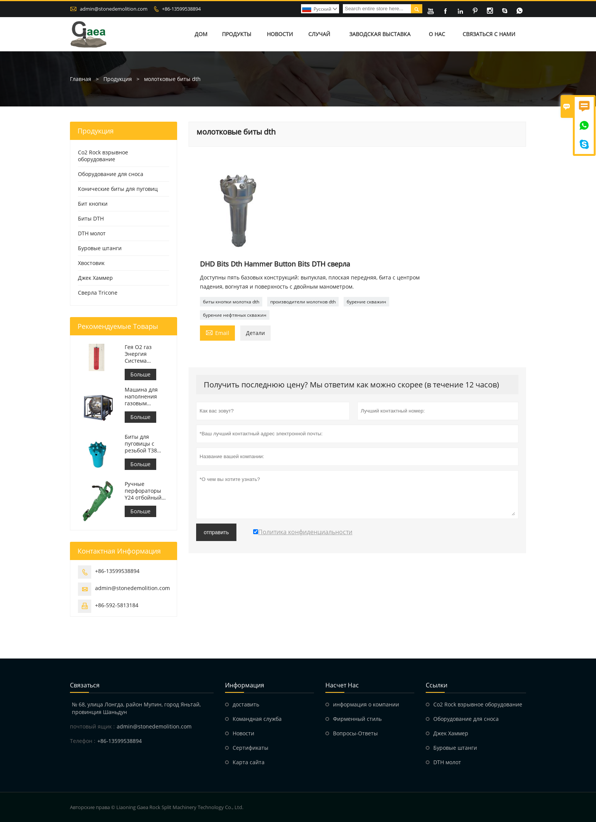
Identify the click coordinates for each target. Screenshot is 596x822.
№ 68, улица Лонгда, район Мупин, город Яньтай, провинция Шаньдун (136, 708)
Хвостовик (91, 263)
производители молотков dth (303, 301)
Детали (255, 332)
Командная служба (257, 718)
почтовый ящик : (92, 726)
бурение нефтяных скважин (234, 315)
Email (217, 332)
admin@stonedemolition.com (113, 8)
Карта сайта (249, 762)
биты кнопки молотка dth (231, 301)
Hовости (243, 733)
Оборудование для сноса (110, 174)
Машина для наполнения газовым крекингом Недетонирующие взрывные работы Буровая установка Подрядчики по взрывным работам (147, 396)
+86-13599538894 (181, 8)
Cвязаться (85, 685)
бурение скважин (366, 301)
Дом (201, 34)
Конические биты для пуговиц (118, 188)
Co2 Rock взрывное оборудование (103, 156)
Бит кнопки (93, 203)
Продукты (236, 34)
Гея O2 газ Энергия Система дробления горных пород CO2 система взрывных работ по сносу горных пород (146, 354)
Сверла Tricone (97, 292)
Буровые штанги (100, 248)
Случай (319, 34)
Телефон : (82, 740)
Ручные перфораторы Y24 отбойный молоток (143, 491)
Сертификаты (250, 747)
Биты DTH (91, 218)
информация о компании (366, 704)
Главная (80, 79)
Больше (140, 374)
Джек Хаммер (95, 277)
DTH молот (92, 233)
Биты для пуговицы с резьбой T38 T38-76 (141, 443)
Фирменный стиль (357, 718)
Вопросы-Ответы (355, 733)
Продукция (117, 79)
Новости (280, 34)
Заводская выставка (380, 34)
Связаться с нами (489, 34)
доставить (246, 704)
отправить (216, 532)
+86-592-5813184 (116, 605)
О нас (437, 34)
